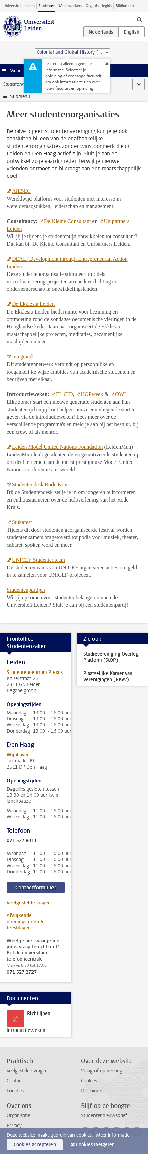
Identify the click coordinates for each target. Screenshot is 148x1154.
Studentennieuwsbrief (104, 1115)
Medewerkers (70, 5)
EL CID (64, 394)
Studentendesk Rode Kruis (41, 484)
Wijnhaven (18, 755)
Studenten (46, 5)
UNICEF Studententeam (38, 560)
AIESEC (21, 191)
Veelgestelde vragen (29, 903)
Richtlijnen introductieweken (28, 1022)
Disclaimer (91, 1090)
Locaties (15, 1090)
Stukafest (22, 522)
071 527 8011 (22, 841)
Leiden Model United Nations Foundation (57, 447)
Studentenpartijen (26, 590)
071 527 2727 (22, 972)
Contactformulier (35, 887)
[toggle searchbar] (139, 19)
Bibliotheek (124, 5)
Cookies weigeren (95, 1144)
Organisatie (18, 1115)
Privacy (14, 1125)
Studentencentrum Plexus (35, 672)
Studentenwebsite (19, 84)
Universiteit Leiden (19, 5)
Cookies (89, 1081)
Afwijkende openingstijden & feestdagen (25, 921)
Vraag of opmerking (101, 1070)
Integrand (22, 356)
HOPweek (92, 394)
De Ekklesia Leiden (33, 304)
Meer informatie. (113, 1135)
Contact (15, 1081)
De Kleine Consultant (67, 221)
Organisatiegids (99, 5)
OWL (121, 394)
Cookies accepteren (35, 1144)
